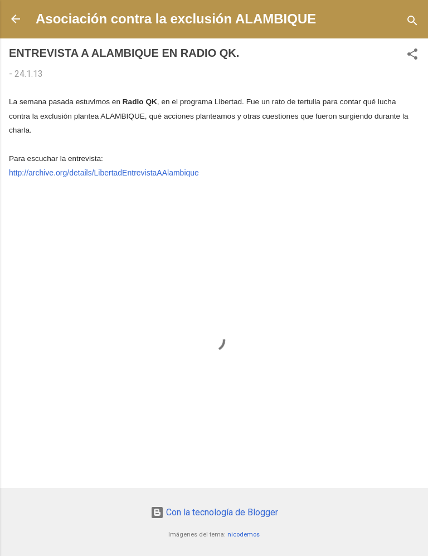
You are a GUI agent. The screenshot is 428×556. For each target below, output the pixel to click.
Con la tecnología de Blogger (214, 512)
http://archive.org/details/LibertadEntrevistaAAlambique (104, 172)
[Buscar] (412, 23)
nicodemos (243, 534)
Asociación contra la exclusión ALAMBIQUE (176, 18)
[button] (412, 56)
